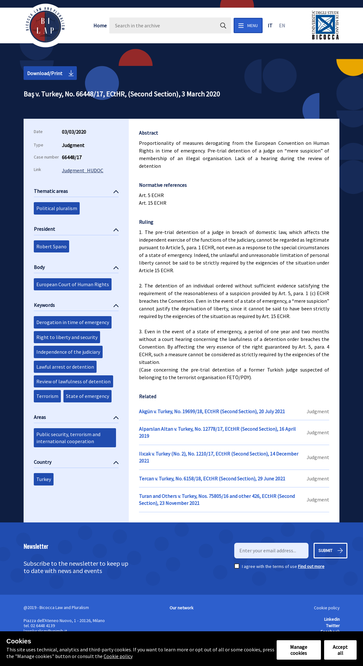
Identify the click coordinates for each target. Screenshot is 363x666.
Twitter (333, 625)
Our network (181, 608)
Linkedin (332, 619)
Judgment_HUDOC (82, 170)
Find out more (311, 566)
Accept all (340, 650)
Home (100, 25)
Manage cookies (298, 650)
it (270, 25)
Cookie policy (327, 608)
